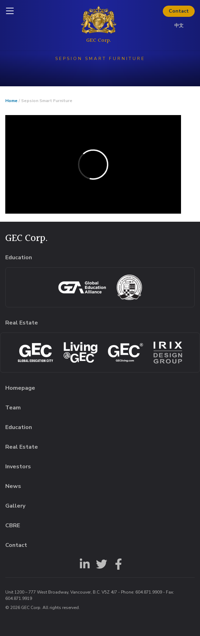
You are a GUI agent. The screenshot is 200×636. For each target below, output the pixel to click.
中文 (178, 25)
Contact (179, 11)
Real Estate (21, 447)
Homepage (20, 388)
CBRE (12, 525)
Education (18, 427)
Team (13, 407)
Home (11, 100)
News (13, 486)
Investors (18, 466)
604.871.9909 (148, 592)
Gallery (15, 506)
